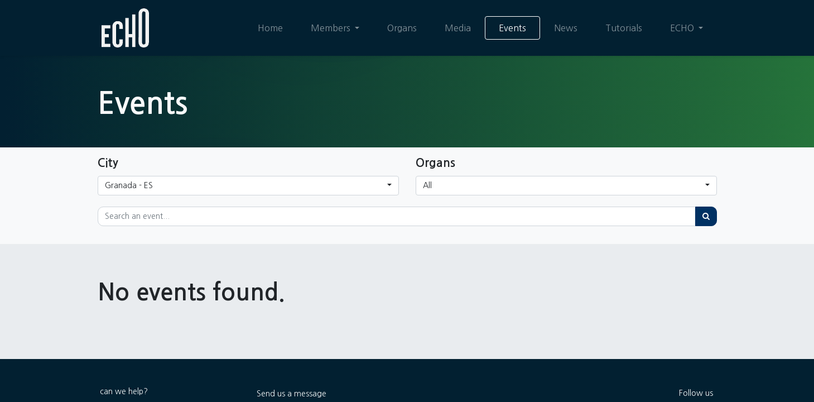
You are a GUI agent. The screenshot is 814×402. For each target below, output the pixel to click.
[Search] (706, 216)
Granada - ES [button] (129, 185)
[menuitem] (269, 28)
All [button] (427, 185)
